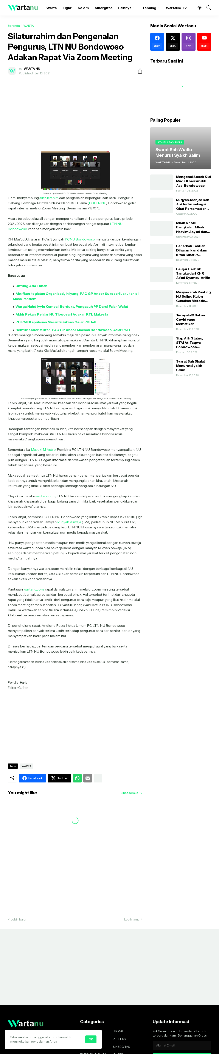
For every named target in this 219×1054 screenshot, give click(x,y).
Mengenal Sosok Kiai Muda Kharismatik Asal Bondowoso (193, 181)
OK (91, 1039)
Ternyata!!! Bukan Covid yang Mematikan (190, 319)
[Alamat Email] (182, 1045)
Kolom (83, 8)
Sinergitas (103, 8)
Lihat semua (129, 793)
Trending (148, 8)
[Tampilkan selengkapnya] (98, 778)
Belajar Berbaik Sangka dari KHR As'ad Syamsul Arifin (193, 273)
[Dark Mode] (197, 7)
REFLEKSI (119, 1039)
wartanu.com (45, 496)
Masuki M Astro (43, 449)
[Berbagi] (138, 71)
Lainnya (124, 8)
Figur (67, 8)
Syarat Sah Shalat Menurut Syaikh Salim (190, 365)
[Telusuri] (207, 7)
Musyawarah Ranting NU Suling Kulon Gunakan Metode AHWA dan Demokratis (193, 296)
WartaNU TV (176, 8)
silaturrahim (49, 198)
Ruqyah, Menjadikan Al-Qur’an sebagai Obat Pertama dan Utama (193, 204)
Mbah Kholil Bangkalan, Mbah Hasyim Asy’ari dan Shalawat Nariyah (191, 227)
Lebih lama (132, 919)
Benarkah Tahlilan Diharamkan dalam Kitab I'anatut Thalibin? (191, 250)
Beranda (14, 26)
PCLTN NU (97, 203)
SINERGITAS (121, 1047)
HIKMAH (118, 1031)
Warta (51, 8)
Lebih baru (18, 919)
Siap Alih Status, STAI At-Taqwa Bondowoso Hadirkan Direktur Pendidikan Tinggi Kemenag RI (191, 342)
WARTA (28, 26)
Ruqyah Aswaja (69, 522)
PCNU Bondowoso (80, 239)
